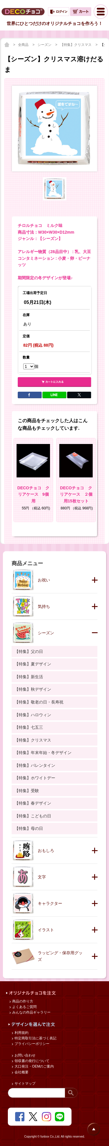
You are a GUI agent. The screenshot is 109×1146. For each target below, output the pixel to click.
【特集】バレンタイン (35, 765)
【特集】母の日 (29, 828)
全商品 (23, 45)
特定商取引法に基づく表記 (35, 1038)
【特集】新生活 (29, 676)
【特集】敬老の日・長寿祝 (39, 702)
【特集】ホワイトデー (35, 778)
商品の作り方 (22, 1001)
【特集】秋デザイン (33, 689)
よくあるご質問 (24, 1007)
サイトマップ (24, 1083)
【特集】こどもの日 (33, 816)
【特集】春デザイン (33, 803)
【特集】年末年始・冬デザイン (43, 752)
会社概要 (21, 1072)
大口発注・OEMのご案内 (34, 1066)
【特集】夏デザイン (33, 664)
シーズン (44, 45)
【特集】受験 (27, 790)
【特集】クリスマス (76, 45)
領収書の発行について (31, 1061)
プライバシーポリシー (31, 1044)
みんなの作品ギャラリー (31, 1012)
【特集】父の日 (29, 651)
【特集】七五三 (29, 727)
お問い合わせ (24, 1055)
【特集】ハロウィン (33, 714)
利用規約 (21, 1033)
